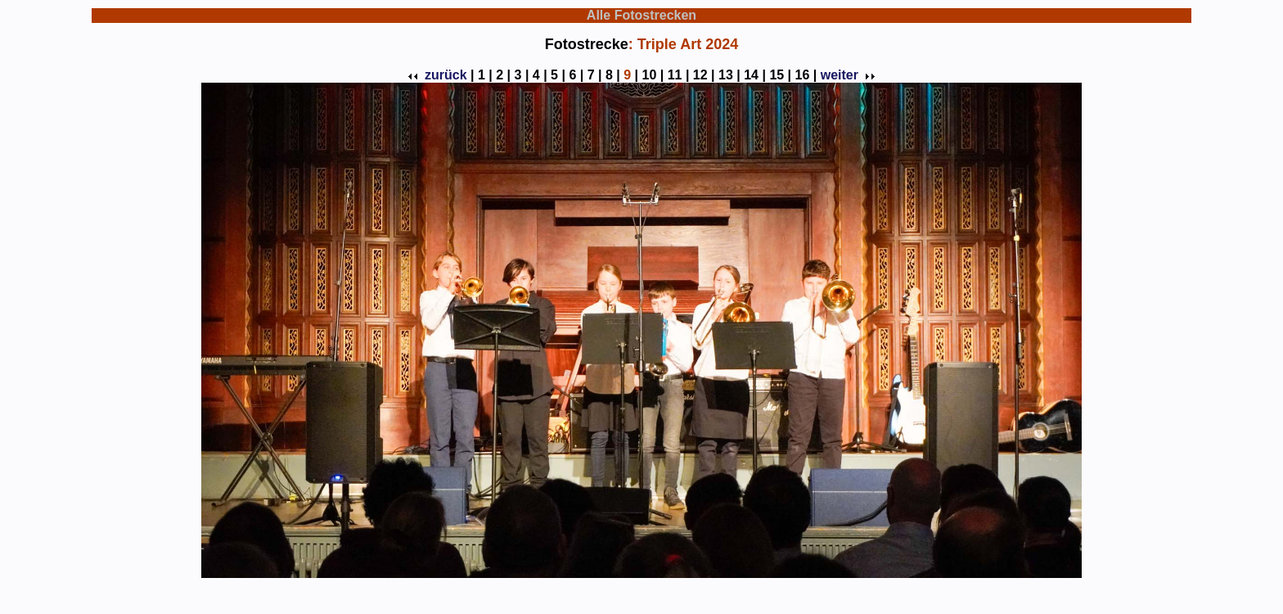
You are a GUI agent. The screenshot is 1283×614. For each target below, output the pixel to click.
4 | (540, 75)
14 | (755, 75)
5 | (558, 75)
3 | (522, 75)
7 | (594, 75)
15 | (780, 75)
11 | (679, 75)
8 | (612, 75)
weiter (846, 75)
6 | (576, 75)
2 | (503, 75)
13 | (729, 75)
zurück (438, 75)
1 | (485, 75)
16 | (806, 75)
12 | (704, 75)
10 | (653, 75)
